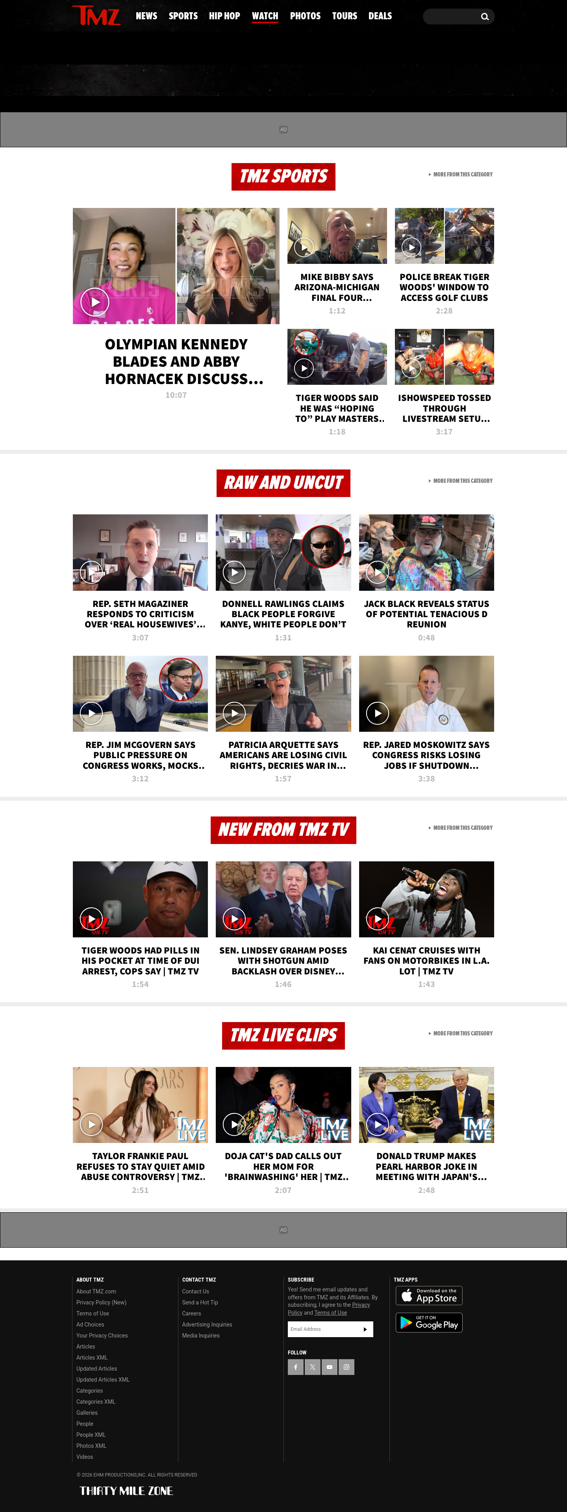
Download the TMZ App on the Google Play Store (429, 1323)
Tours (405, 80)
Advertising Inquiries (207, 1324)
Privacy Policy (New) (101, 1302)
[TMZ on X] (90, 15)
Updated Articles (96, 1368)
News (91, 80)
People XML (91, 1435)
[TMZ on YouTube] (329, 1367)
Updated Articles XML (103, 1380)
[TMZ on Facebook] (78, 15)
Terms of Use (92, 1313)
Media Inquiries (201, 1335)
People (84, 1424)
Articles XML (92, 1357)
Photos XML (91, 1446)
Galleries (87, 1413)
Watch (280, 80)
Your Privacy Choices (102, 1335)
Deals (462, 80)
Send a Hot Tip (200, 1302)
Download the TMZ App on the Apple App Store (429, 1296)
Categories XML (95, 1402)
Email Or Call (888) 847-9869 (162, 49)
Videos (84, 1457)
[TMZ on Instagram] (119, 14)
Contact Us (195, 1291)
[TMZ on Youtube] (104, 14)
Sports (150, 80)
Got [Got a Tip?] (97, 48)
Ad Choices (90, 1324)
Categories (89, 1391)
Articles (85, 1346)
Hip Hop (216, 80)
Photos (343, 80)
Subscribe (365, 1329)
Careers (191, 1313)
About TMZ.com (96, 1291)
